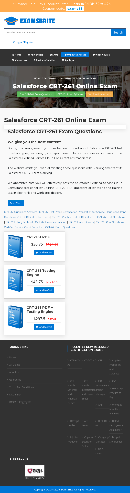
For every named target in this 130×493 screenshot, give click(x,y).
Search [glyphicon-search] (118, 32)
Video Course (101, 54)
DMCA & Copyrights (20, 402)
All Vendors (35, 54)
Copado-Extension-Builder (88, 442)
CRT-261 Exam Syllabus (70, 94)
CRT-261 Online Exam (37, 217)
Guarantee (15, 379)
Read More (16, 203)
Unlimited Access (75, 54)
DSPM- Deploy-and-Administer (116, 425)
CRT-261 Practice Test (64, 217)
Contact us (19, 60)
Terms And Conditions (21, 387)
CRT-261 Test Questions (111, 217)
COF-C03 (89, 360)
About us (14, 372)
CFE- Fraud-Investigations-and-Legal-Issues (90, 389)
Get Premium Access (99, 94)
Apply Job (68, 60)
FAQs (54, 54)
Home (16, 54)
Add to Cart (44, 252)
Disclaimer (15, 394)
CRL (100, 360)
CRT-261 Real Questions (110, 222)
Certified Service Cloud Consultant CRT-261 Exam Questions (39, 227)
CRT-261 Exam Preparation (50, 222)
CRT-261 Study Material (19, 222)
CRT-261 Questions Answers (20, 212)
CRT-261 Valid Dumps (81, 222)
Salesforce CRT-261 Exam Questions (55, 131)
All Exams (14, 364)
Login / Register (23, 42)
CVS (114, 381)
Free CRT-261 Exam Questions (35, 94)
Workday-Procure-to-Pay (116, 393)
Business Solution (44, 60)
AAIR (100, 404)
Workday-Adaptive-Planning (116, 409)
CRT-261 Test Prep (50, 212)
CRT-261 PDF (87, 217)
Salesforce (50, 78)
